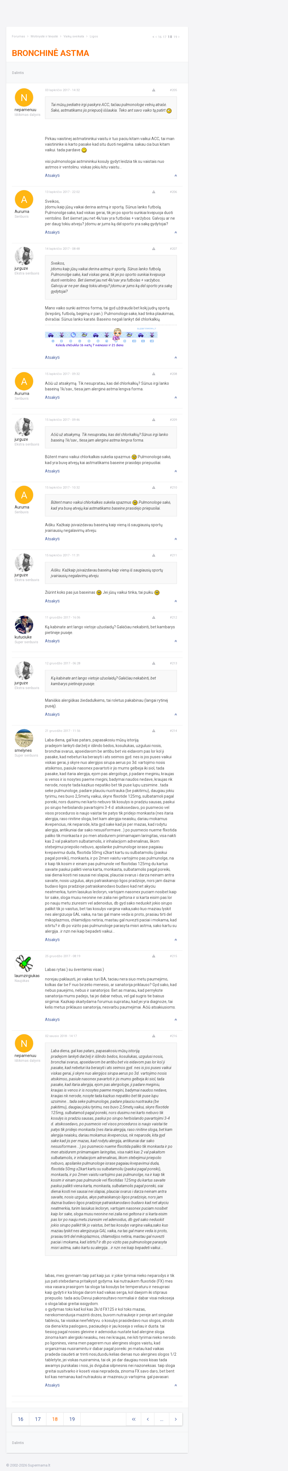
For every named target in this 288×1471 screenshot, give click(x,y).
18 (170, 37)
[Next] (153, 37)
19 (175, 37)
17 (164, 37)
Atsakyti (52, 175)
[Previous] (156, 37)
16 (159, 37)
